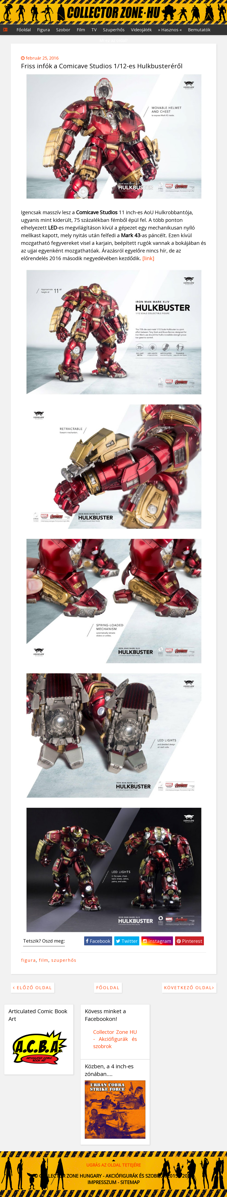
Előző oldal (32, 987)
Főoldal (24, 30)
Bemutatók (199, 30)
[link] (148, 258)
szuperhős (64, 960)
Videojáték (141, 30)
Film (81, 30)
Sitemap (130, 1182)
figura (28, 960)
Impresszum (102, 1182)
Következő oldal (189, 987)
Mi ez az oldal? (113, 40)
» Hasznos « (170, 30)
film (43, 960)
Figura (43, 30)
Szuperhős (114, 30)
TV (94, 30)
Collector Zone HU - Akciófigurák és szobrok (115, 1039)
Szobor (63, 30)
